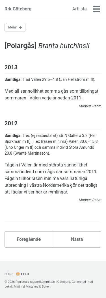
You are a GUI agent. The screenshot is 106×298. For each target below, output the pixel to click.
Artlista (79, 9)
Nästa (77, 239)
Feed (22, 274)
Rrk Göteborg (18, 9)
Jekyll (8, 286)
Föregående (29, 239)
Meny (12, 27)
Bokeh (46, 286)
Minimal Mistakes (26, 286)
